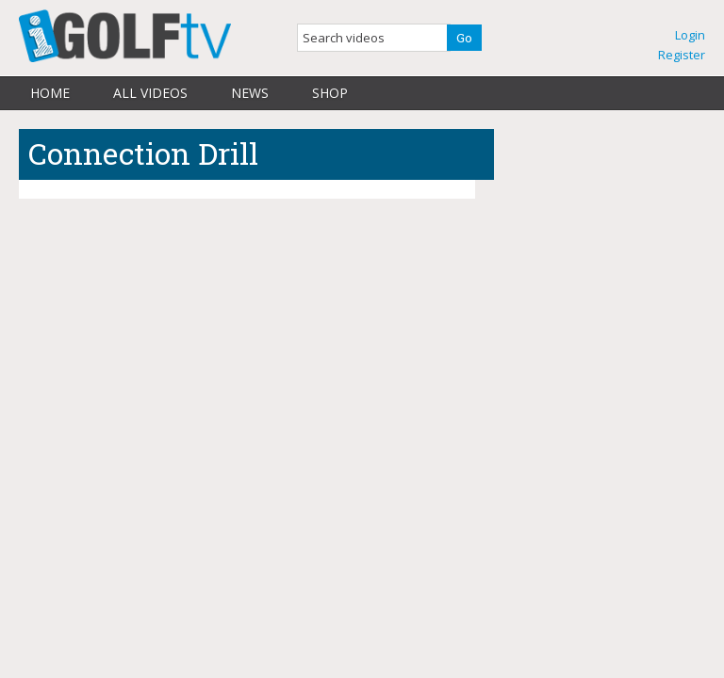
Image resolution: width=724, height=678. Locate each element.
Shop (330, 93)
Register (681, 54)
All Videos (150, 93)
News (250, 93)
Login (690, 34)
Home (50, 93)
